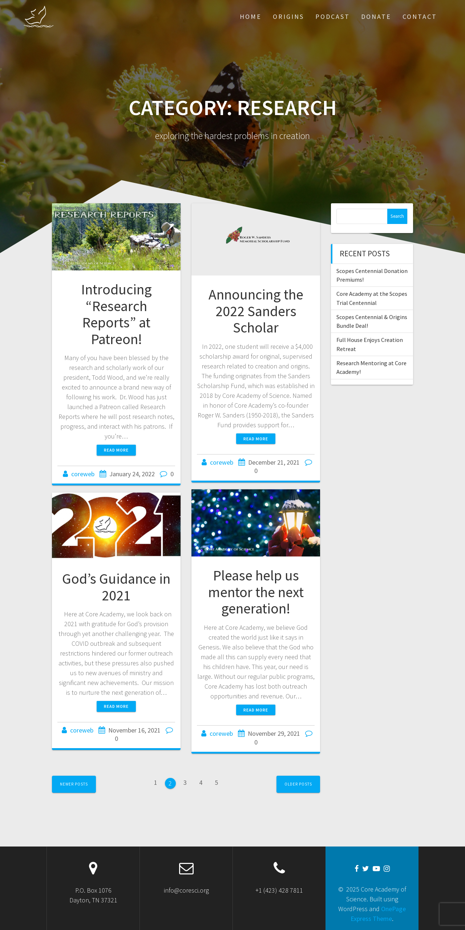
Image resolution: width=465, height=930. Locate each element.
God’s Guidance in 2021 (116, 587)
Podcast (332, 16)
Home (251, 16)
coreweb (82, 474)
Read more (116, 450)
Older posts (298, 784)
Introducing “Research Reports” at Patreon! (116, 314)
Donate (376, 16)
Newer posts (74, 784)
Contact (420, 16)
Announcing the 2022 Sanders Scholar (256, 310)
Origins (288, 16)
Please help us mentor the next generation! (256, 591)
